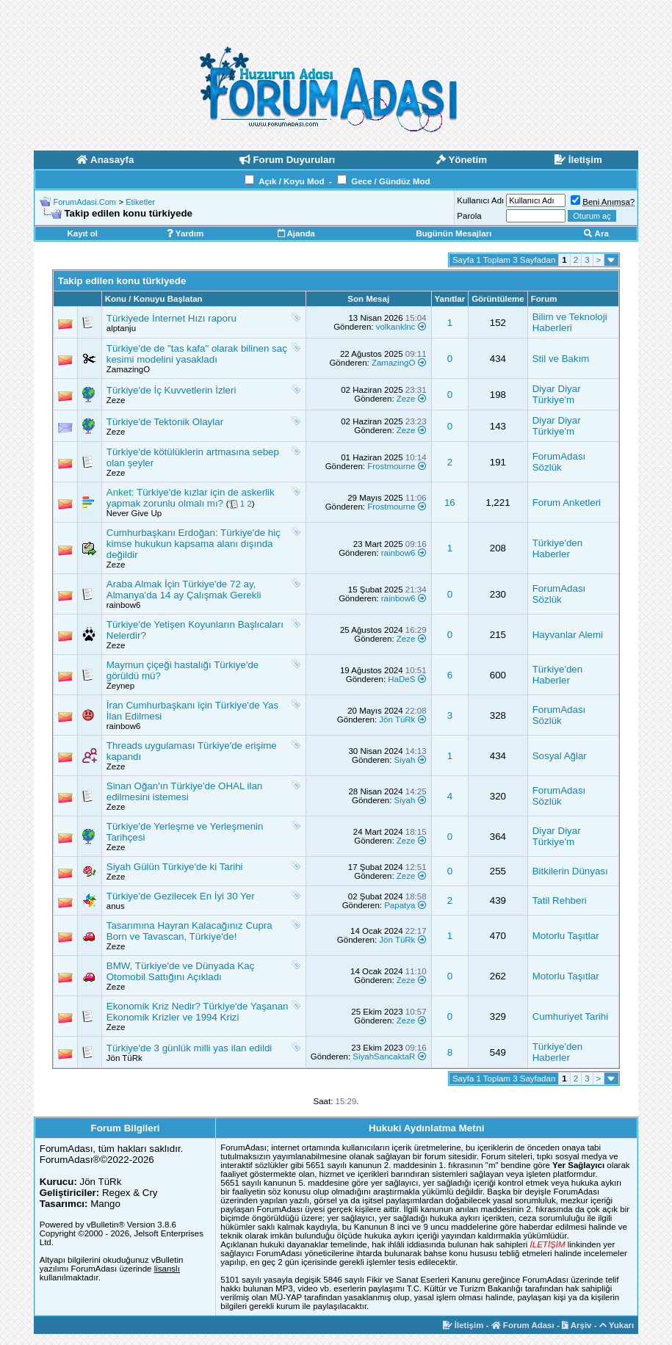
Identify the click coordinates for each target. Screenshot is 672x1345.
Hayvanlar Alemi (567, 634)
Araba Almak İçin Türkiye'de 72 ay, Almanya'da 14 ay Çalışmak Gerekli (183, 590)
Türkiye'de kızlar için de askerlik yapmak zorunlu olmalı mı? (190, 498)
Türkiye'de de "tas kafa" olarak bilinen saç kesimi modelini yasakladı (196, 354)
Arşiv (577, 1325)
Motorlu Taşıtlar (565, 935)
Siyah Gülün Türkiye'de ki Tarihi (174, 866)
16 (449, 502)
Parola (469, 215)
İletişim (463, 1325)
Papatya (399, 905)
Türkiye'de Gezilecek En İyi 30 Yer (180, 896)
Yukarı (617, 1325)
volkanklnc (396, 326)
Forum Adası (522, 1325)
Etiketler (140, 201)
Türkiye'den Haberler (557, 548)
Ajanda (296, 233)
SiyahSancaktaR (384, 1056)
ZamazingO (128, 369)
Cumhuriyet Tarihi (570, 1016)
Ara (596, 233)
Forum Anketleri (566, 502)
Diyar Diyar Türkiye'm (556, 394)
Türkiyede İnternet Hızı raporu (171, 318)
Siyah (405, 759)
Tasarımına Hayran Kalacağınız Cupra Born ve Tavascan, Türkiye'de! (189, 931)
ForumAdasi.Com (84, 201)
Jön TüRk (397, 719)
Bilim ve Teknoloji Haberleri (569, 322)
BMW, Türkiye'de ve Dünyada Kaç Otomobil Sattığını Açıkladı (180, 971)
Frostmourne (391, 466)
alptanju (121, 328)
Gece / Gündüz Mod (390, 181)
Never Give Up (134, 513)
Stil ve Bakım (561, 358)
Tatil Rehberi (559, 900)
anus (115, 906)
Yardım (185, 233)
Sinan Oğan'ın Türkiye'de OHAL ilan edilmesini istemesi (184, 791)
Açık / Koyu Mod (291, 181)
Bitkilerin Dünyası (570, 871)
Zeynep (120, 685)
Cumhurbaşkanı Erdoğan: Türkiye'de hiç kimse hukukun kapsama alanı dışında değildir (193, 543)
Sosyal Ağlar (559, 755)
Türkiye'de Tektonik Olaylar (164, 421)
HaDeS (401, 679)
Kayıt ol (83, 233)
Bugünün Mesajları (453, 233)
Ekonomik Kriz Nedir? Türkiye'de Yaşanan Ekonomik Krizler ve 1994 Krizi (197, 1012)
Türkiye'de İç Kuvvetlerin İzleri (171, 390)
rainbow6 (398, 552)
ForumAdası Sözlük (559, 462)
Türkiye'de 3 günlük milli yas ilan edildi (189, 1048)
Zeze (116, 400)
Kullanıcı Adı (480, 200)
